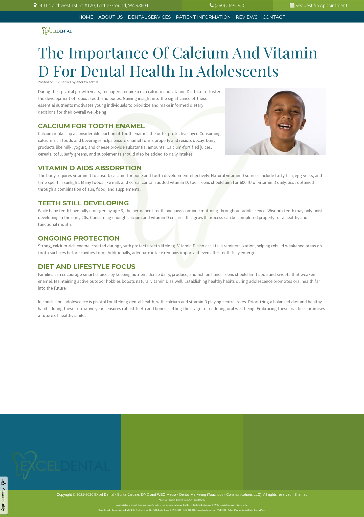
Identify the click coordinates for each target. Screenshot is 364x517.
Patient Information (203, 17)
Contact (274, 17)
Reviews (247, 17)
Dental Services (149, 17)
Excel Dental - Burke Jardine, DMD (121, 494)
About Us (110, 17)
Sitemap (300, 494)
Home (86, 17)
